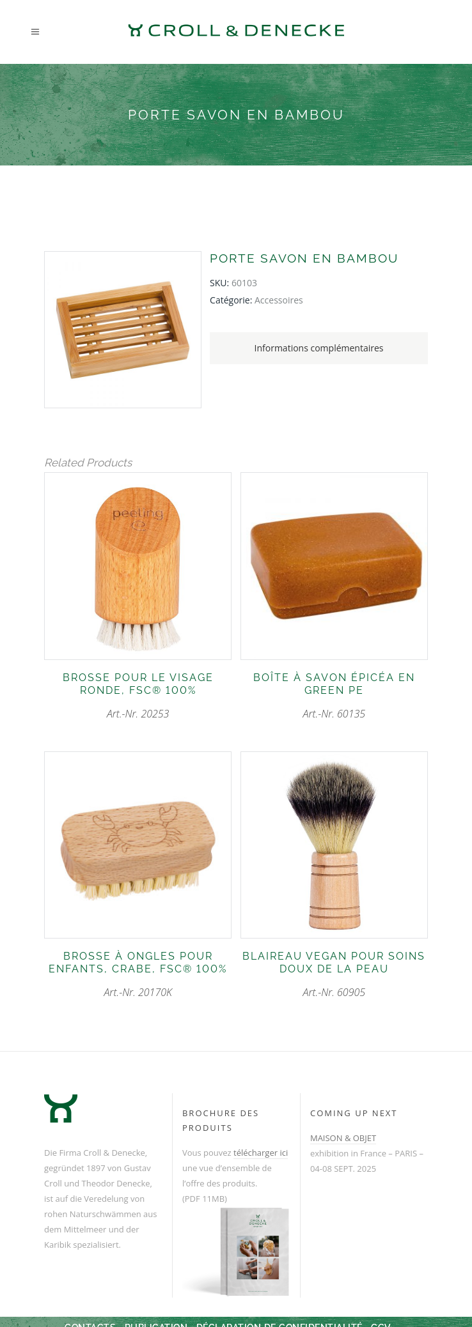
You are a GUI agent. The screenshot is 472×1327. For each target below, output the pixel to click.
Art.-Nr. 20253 (138, 696)
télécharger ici (260, 1152)
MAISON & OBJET (343, 1138)
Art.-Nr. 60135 (334, 696)
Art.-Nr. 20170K (138, 974)
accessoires (279, 300)
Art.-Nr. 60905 (334, 974)
